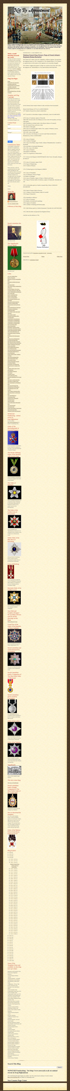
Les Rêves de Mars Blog (13, 340)
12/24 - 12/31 (13, 859)
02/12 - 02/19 (13, 925)
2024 (10, 855)
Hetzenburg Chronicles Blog (13, 327)
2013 (10, 950)
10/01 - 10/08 (13, 880)
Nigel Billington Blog (12, 348)
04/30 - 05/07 (13, 912)
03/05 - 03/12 (13, 922)
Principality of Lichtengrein (13, 364)
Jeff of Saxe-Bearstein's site (13, 331)
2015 (10, 947)
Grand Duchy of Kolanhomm (14, 318)
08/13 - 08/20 (13, 892)
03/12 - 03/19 (13, 920)
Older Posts (59, 256)
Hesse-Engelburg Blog (12, 324)
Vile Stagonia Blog (11, 405)
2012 (10, 952)
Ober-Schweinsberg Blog (13, 358)
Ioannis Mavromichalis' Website (14, 330)
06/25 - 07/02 (13, 900)
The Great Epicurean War (13, 385)
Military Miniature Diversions (14, 344)
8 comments (49, 253)
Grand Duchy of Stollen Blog (14, 323)
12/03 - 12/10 (13, 862)
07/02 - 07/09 (13, 898)
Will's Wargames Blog (12, 409)
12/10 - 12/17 (13, 860)
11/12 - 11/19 (13, 872)
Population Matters (11, 362)
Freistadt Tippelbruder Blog (13, 316)
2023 (10, 857)
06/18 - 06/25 (13, 902)
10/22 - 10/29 (13, 875)
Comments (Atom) (34, 260)
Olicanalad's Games (12, 360)
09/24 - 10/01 (13, 882)
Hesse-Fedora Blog (11, 326)
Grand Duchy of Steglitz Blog (14, 321)
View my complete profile (13, 203)
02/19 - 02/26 (13, 923)
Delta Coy (10, 287)
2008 (10, 958)
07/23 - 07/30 (13, 895)
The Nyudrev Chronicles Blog (14, 391)
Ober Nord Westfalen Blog (13, 357)
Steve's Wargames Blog (12, 375)
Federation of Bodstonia (13, 308)
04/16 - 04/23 (13, 915)
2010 (10, 955)
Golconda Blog (11, 317)
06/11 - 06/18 (13, 903)
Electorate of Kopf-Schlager (13, 301)
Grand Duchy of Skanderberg (14, 320)
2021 (10, 937)
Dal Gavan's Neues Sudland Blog (14, 286)
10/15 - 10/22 (13, 877)
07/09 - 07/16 (13, 897)
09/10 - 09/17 (13, 885)
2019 (10, 940)
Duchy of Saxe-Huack (12, 296)
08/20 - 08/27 (13, 890)
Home (9, 81)
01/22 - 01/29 (13, 930)
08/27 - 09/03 (13, 888)
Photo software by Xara (12, 621)
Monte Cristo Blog (11, 345)
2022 (10, 935)
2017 (10, 943)
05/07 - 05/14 (13, 910)
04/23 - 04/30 (13, 913)
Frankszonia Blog (11, 310)
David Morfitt (13, 201)
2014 (10, 948)
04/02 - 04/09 (13, 917)
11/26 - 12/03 (13, 868)
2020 (10, 938)
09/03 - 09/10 (13, 887)
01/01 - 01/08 (13, 933)
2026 (10, 852)
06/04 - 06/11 (13, 905)
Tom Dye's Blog (11, 401)
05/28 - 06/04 (13, 907)
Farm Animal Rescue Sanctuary (14, 307)
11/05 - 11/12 (13, 873)
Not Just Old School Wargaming (14, 350)
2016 (10, 945)
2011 (10, 953)
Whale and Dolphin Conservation (14, 408)
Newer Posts (26, 256)
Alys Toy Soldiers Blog (12, 276)
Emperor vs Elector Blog (13, 303)
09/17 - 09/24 (13, 883)
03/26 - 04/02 (13, 918)
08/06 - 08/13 (13, 893)
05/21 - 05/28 (13, 908)
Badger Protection (11, 277)
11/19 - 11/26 (13, 870)
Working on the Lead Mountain (14, 411)
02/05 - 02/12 (13, 927)
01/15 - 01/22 (13, 932)
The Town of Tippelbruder (13, 782)
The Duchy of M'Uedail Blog (14, 379)
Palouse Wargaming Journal (13, 361)
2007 (10, 960)
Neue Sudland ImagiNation (13, 347)
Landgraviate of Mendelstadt (13, 338)
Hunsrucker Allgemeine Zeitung (14, 328)
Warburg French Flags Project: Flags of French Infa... (14, 866)
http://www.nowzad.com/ (13, 422)
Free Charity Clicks (12, 314)
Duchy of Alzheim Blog (12, 294)
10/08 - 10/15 (13, 878)
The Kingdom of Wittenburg (13, 386)
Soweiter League (11, 374)
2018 (10, 942)
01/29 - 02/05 (13, 928)
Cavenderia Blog (11, 284)
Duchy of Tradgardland (12, 297)
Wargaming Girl (11, 406)
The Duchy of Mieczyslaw (13, 381)
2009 (10, 957)
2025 (10, 854)
